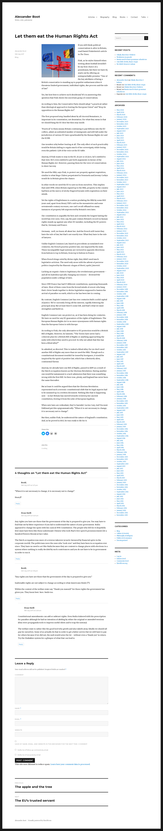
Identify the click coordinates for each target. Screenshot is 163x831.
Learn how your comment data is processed (70, 764)
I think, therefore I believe (126, 55)
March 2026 (121, 115)
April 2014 (120, 448)
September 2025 (123, 129)
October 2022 (121, 210)
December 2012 (122, 485)
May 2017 (120, 361)
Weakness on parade (124, 57)
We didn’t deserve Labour (126, 64)
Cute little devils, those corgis (127, 62)
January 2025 (121, 147)
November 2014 (122, 431)
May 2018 (120, 333)
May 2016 (120, 389)
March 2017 (121, 366)
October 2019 (121, 294)
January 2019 (121, 315)
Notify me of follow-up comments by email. (33, 750)
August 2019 (121, 299)
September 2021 (123, 240)
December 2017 (122, 345)
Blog (114, 17)
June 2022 (120, 219)
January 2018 (121, 343)
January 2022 (121, 231)
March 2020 (121, 282)
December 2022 (122, 205)
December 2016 (122, 373)
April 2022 (120, 224)
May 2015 (120, 417)
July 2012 (120, 496)
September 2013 (122, 464)
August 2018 (121, 326)
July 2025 (120, 133)
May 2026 (120, 110)
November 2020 (122, 264)
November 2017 (122, 347)
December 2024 (122, 150)
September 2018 (122, 324)
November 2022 (122, 208)
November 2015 (122, 403)
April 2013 (120, 475)
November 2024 (122, 152)
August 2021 (121, 243)
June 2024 (120, 164)
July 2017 (120, 357)
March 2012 (121, 506)
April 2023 (120, 196)
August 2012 (121, 494)
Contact (134, 17)
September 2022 (123, 212)
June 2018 (120, 331)
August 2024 (121, 159)
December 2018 (122, 317)
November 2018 (122, 319)
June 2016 (120, 387)
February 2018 (122, 340)
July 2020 (120, 273)
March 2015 (121, 422)
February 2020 (122, 285)
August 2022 (121, 215)
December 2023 (122, 177)
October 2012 (121, 489)
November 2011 (122, 515)
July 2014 (120, 441)
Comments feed (123, 561)
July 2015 (120, 413)
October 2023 (121, 182)
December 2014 (122, 429)
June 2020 (120, 275)
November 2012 (122, 487)
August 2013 (121, 466)
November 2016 (122, 375)
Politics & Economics (124, 538)
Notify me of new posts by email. (29, 755)
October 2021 (121, 238)
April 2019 (120, 308)
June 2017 (120, 359)
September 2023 (123, 184)
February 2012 (122, 508)
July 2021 (120, 245)
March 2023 (121, 198)
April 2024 (120, 168)
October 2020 (121, 266)
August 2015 (121, 410)
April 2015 (120, 420)
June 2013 (120, 471)
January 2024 (121, 175)
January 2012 (121, 510)
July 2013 (120, 468)
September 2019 (122, 296)
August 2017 (121, 354)
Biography (104, 17)
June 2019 (120, 303)
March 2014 (121, 450)
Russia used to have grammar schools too (132, 59)
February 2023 (122, 201)
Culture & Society (123, 533)
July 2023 (120, 189)
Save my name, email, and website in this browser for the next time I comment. (51, 744)
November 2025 (122, 124)
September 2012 (122, 492)
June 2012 (120, 499)
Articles (91, 17)
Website (18, 730)
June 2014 (120, 443)
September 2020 (123, 268)
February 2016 (122, 396)
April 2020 (120, 280)
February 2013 (122, 480)
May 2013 (120, 473)
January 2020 (121, 287)
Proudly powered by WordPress (39, 820)
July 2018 (120, 329)
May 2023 (120, 194)
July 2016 (120, 385)
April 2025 (120, 140)
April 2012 (120, 503)
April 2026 (120, 112)
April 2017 (120, 364)
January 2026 (121, 119)
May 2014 (120, 445)
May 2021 (120, 250)
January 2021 (121, 259)
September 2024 (123, 157)
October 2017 (121, 350)
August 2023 (121, 187)
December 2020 (122, 261)
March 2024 (121, 170)
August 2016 (121, 382)
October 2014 (121, 434)
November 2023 (122, 180)
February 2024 (122, 173)
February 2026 (122, 117)
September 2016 (122, 380)
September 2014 (122, 436)
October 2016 (121, 378)
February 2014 (122, 452)
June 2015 (120, 415)
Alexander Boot (27, 17)
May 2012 (120, 501)
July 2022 (120, 217)
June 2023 (120, 191)
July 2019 (120, 301)
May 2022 (120, 222)
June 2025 (120, 136)
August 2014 (121, 438)
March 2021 (121, 254)
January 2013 (121, 482)
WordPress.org (122, 563)
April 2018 (120, 336)
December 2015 (122, 401)
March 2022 (121, 226)
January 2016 (121, 399)
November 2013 (122, 459)
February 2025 (122, 145)
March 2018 (121, 338)
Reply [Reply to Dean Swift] (18, 559)
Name (18, 708)
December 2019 (122, 289)
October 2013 (121, 462)
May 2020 (120, 278)
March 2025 (121, 143)
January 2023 (121, 203)
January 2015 (121, 427)
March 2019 (121, 310)
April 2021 (120, 252)
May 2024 (120, 166)
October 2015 (121, 406)
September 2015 (122, 408)
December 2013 (122, 457)
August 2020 (121, 271)
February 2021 (122, 257)
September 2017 (122, 352)
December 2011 (122, 513)
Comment (19, 675)
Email (18, 719)
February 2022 (122, 229)
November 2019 (122, 292)
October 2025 (121, 126)
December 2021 (122, 233)
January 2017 (121, 371)
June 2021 (120, 247)
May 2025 (120, 138)
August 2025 (121, 131)
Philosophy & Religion (125, 536)
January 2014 (121, 455)
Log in (119, 556)
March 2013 (121, 478)
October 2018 (121, 322)
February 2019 (122, 313)
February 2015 (122, 424)
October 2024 (121, 154)
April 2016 (120, 392)
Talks (143, 17)
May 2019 (120, 306)
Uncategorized (122, 540)
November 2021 (122, 236)
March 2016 (121, 394)
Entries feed (121, 559)
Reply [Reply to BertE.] (18, 503)
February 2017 (122, 368)
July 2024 (120, 161)
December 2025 (122, 122)
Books (122, 17)
